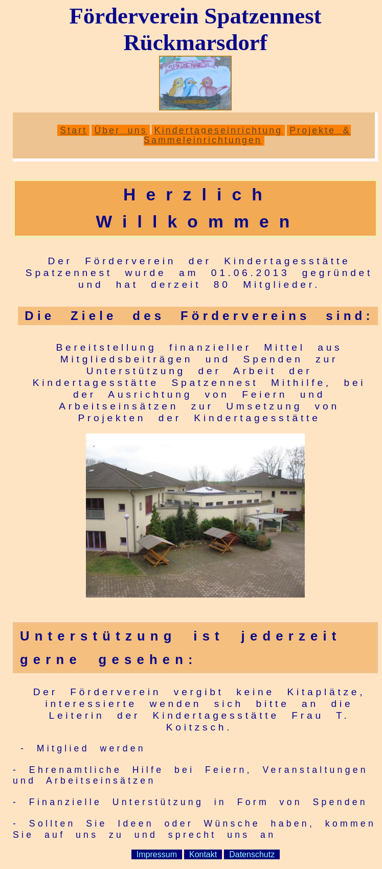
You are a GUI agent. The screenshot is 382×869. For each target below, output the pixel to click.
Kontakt (203, 854)
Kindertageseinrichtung (218, 130)
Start (73, 130)
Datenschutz (252, 854)
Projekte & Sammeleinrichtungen (247, 135)
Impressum (157, 854)
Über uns (120, 130)
